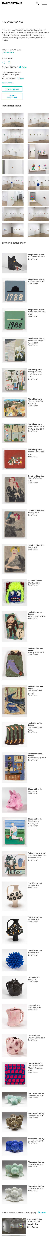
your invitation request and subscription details (15, 1220)
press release (8, 52)
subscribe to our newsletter (16, 1227)
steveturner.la (7, 83)
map (21, 78)
